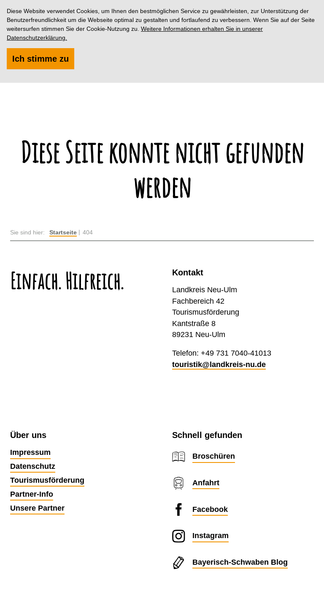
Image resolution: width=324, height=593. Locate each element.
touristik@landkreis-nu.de (219, 364)
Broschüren (213, 456)
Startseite (63, 232)
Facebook (210, 509)
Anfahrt (205, 482)
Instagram (210, 535)
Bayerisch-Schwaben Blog (240, 562)
